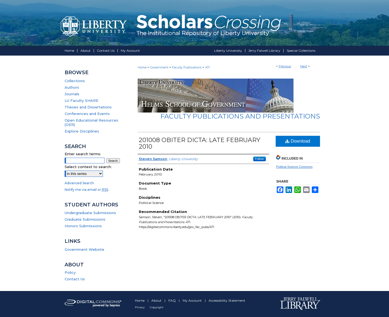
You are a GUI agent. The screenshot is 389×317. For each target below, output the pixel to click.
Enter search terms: (83, 154)
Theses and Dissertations (88, 107)
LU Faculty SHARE (81, 100)
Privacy (140, 307)
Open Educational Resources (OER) (91, 122)
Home (142, 67)
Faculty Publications (186, 67)
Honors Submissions (83, 226)
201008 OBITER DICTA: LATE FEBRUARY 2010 (199, 143)
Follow (259, 158)
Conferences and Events (87, 113)
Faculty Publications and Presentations (240, 116)
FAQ (172, 300)
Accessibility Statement (227, 300)
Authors (72, 87)
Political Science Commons (294, 166)
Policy (70, 272)
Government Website (84, 249)
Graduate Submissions (85, 219)
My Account (193, 300)
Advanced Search (79, 183)
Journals (72, 94)
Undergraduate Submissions (90, 213)
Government (159, 67)
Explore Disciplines (82, 131)
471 (207, 67)
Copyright (156, 307)
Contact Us (75, 279)
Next (303, 66)
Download (297, 141)
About (156, 300)
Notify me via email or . (87, 190)
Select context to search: (88, 167)
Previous (285, 66)
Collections (75, 81)
